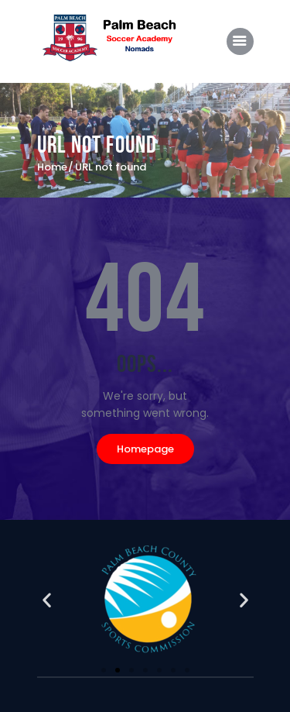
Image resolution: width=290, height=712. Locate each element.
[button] (46, 600)
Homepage (145, 449)
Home (52, 167)
